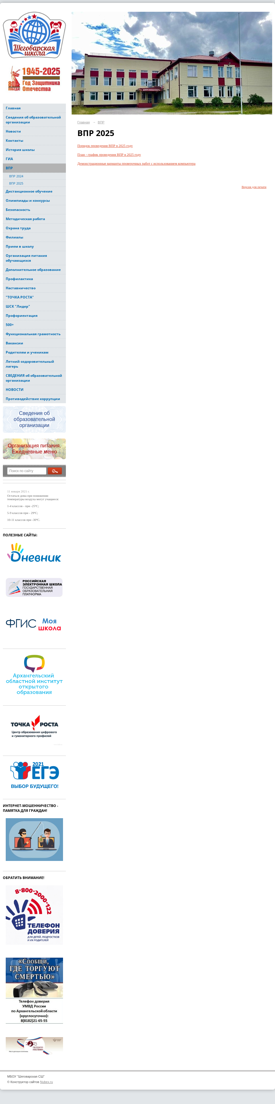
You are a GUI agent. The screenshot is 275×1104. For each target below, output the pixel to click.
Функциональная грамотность (33, 333)
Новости (13, 131)
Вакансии (14, 343)
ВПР (9, 168)
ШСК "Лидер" (18, 306)
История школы (20, 149)
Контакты (14, 140)
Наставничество (21, 288)
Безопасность (18, 209)
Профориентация (22, 315)
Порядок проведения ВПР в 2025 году (105, 146)
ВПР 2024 (16, 176)
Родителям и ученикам (27, 352)
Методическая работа (25, 218)
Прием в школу (20, 246)
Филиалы (14, 237)
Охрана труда (18, 228)
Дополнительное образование (33, 269)
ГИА (9, 158)
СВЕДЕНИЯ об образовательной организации (34, 378)
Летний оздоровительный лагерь (30, 364)
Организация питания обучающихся (26, 258)
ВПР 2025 (16, 183)
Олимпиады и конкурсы (28, 200)
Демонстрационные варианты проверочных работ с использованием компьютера (136, 164)
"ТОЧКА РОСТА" (20, 297)
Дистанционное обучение (29, 191)
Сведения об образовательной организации (33, 120)
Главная (13, 108)
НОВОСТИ (14, 389)
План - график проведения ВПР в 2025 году (109, 155)
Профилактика (19, 278)
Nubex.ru (46, 1082)
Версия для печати (253, 187)
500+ (10, 324)
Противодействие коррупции (33, 398)
